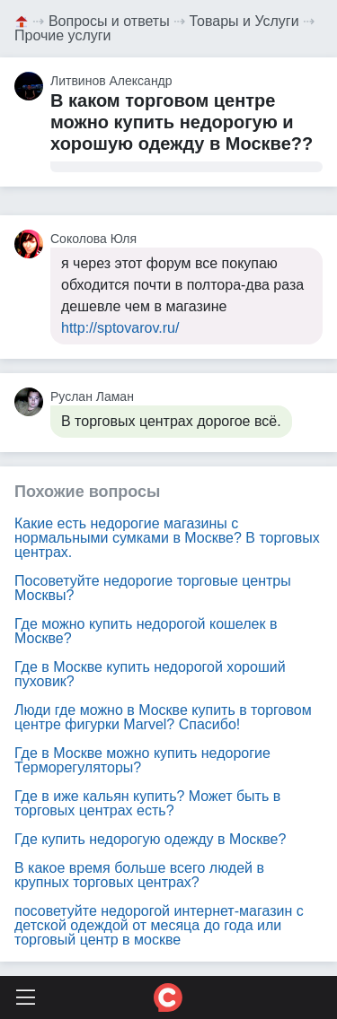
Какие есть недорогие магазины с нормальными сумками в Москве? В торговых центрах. (167, 538)
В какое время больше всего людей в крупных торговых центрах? (139, 875)
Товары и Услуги (244, 21)
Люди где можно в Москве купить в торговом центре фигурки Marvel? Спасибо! (163, 717)
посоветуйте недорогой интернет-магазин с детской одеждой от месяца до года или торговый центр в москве (159, 925)
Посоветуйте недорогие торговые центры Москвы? (152, 588)
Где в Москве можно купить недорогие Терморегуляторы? (142, 760)
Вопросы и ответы (109, 21)
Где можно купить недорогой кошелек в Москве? (145, 631)
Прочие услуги (62, 35)
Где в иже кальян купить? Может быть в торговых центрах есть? (147, 803)
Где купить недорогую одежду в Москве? (150, 839)
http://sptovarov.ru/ (120, 327)
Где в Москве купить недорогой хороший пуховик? (150, 674)
